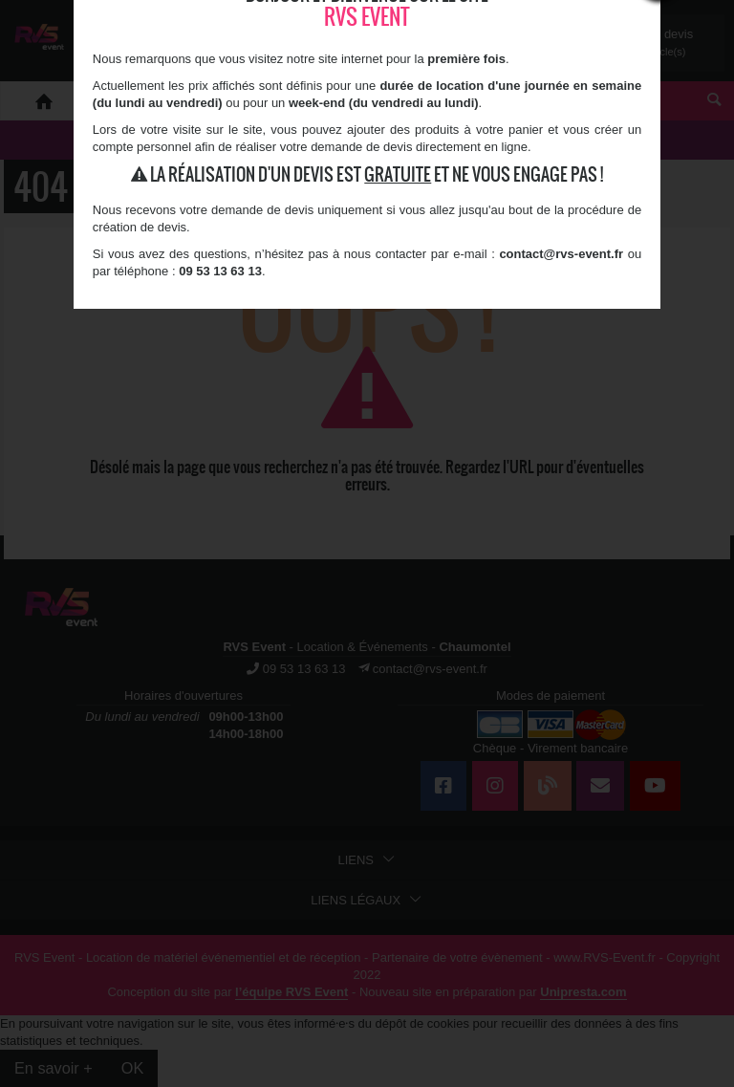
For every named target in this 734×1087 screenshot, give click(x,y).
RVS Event (367, 17)
